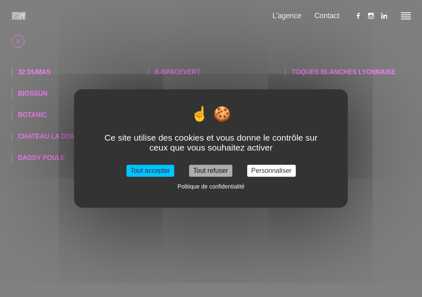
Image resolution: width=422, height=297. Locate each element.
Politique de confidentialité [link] (211, 187)
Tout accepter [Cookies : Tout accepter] (150, 170)
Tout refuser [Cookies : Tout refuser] (210, 170)
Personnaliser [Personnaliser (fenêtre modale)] (271, 170)
